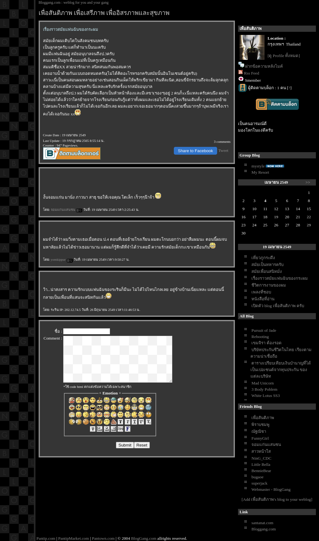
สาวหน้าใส (261, 451)
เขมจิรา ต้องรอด (266, 343)
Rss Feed (251, 73)
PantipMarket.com (73, 538)
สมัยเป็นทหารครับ (267, 264)
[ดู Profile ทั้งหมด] (284, 55)
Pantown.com (103, 538)
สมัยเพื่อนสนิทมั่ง (266, 271)
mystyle (257, 166)
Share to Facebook (195, 150)
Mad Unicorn (262, 383)
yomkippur (62, 259)
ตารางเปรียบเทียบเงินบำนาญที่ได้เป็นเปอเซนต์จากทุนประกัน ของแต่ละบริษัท (280, 370)
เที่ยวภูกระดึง (263, 257)
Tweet (223, 150)
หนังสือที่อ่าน (262, 299)
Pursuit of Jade (263, 330)
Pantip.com (45, 538)
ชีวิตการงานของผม (268, 285)
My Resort (260, 172)
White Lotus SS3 (265, 395)
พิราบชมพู (260, 424)
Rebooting (260, 336)
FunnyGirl (260, 438)
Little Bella (260, 464)
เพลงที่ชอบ (261, 292)
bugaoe (257, 477)
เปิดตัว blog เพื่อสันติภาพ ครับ (277, 305)
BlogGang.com (143, 538)
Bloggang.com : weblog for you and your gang (74, 2)
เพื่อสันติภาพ (262, 417)
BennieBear (261, 470)
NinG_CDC (261, 458)
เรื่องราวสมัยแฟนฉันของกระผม (279, 278)
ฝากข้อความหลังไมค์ (264, 66)
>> (308, 182)
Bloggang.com (263, 529)
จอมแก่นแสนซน (67, 209)
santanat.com (262, 522)
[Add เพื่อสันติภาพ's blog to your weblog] (277, 499)
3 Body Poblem (264, 389)
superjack (259, 483)
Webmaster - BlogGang (271, 489)
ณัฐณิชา (258, 431)
